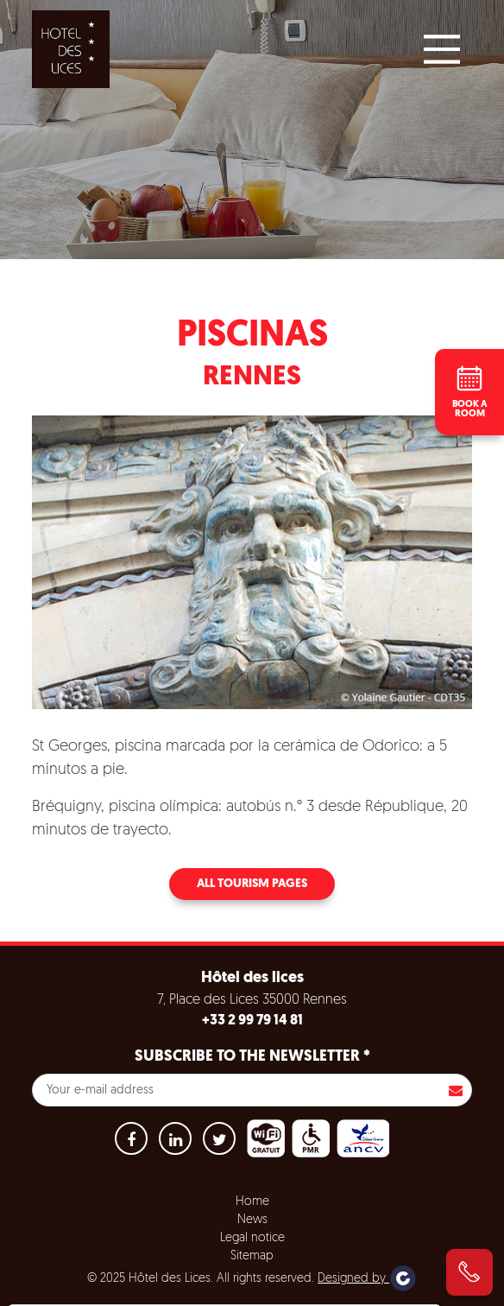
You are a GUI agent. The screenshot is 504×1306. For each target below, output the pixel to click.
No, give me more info (87, 1249)
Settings (336, 1291)
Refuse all (247, 1291)
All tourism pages (252, 884)
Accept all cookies (136, 1291)
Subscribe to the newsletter (252, 1057)
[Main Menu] (442, 49)
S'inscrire (456, 1090)
